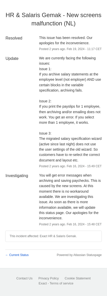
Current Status (17, 255)
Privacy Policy (48, 278)
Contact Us (24, 278)
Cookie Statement (78, 278)
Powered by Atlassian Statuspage (79, 255)
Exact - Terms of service (56, 283)
